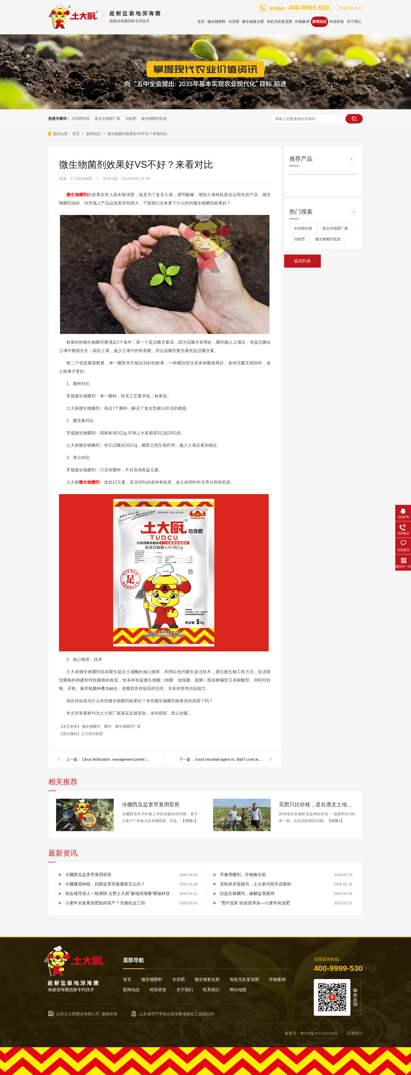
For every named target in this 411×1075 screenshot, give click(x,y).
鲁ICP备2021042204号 (319, 1033)
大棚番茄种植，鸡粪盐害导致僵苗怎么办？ (105, 884)
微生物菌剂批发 (154, 118)
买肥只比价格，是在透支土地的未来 (317, 804)
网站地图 (238, 989)
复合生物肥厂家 (107, 118)
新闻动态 (94, 134)
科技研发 (158, 989)
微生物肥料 (151, 979)
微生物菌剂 (91, 726)
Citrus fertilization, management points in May (116, 759)
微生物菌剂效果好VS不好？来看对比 (137, 134)
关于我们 (184, 989)
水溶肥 (178, 979)
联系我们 (211, 989)
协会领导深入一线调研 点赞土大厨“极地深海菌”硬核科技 (117, 893)
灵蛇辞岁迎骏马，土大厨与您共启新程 (255, 884)
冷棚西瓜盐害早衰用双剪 (151, 804)
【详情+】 (189, 821)
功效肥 (130, 118)
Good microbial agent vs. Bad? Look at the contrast (229, 759)
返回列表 (302, 261)
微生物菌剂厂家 (128, 726)
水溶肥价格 (80, 118)
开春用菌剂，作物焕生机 (243, 874)
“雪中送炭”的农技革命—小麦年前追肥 (255, 903)
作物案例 (277, 979)
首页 (76, 134)
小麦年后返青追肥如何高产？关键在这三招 (105, 903)
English (351, 7)
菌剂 (108, 726)
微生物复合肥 (207, 979)
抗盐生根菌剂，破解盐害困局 (247, 893)
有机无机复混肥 (244, 979)
